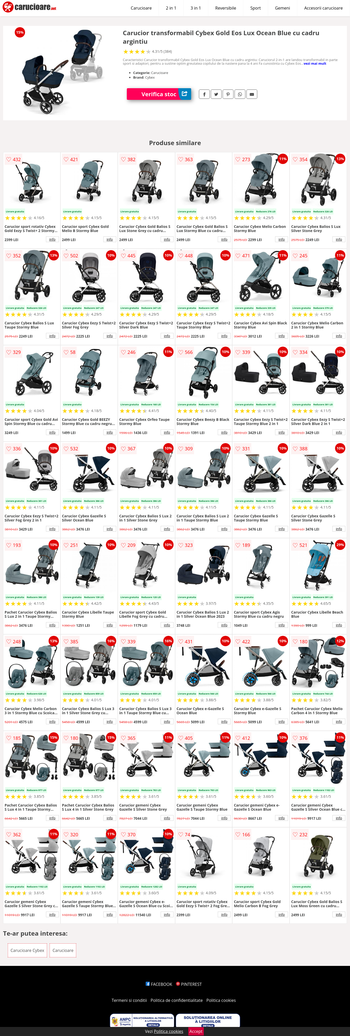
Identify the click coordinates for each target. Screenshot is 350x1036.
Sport (255, 8)
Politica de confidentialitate (177, 1000)
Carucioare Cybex (27, 950)
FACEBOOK (159, 984)
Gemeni (282, 8)
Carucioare (141, 8)
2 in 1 (171, 8)
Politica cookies (221, 1000)
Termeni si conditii (129, 1000)
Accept (196, 1031)
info (52, 239)
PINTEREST (189, 984)
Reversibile (225, 8)
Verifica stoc (166, 94)
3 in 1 (196, 8)
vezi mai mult (315, 63)
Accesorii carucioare (323, 8)
